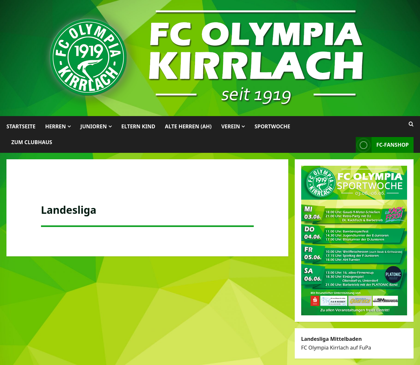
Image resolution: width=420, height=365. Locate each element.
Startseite (21, 126)
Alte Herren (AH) (188, 126)
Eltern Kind (138, 126)
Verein (230, 126)
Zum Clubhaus (31, 142)
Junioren (93, 126)
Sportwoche (272, 126)
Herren (55, 126)
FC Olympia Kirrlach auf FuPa (336, 347)
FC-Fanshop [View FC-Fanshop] (382, 145)
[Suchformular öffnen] (411, 124)
